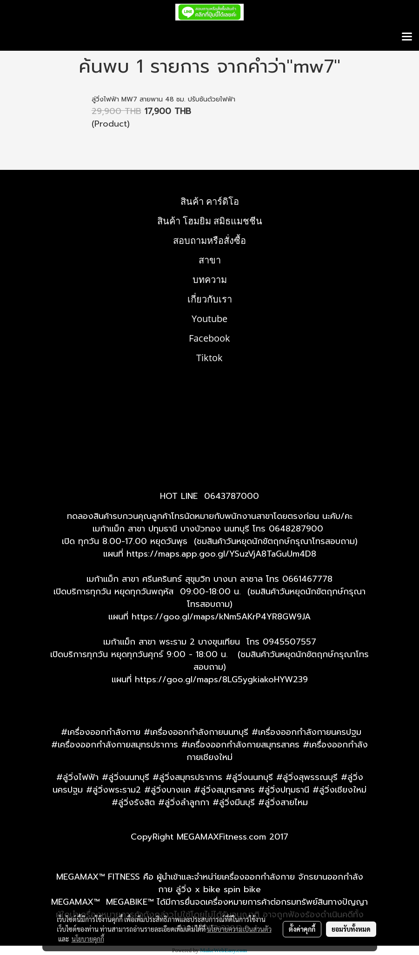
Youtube (209, 318)
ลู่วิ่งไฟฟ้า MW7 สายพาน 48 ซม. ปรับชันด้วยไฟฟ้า (163, 99)
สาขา (210, 260)
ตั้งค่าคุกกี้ (302, 929)
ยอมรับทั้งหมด (351, 929)
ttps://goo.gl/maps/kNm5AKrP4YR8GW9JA (224, 616)
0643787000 (231, 496)
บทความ (210, 279)
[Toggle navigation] (407, 37)
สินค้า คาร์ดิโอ (209, 201)
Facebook (209, 338)
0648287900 (296, 528)
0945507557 (289, 641)
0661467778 (307, 578)
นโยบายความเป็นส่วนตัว (239, 929)
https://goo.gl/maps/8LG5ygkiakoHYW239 (221, 679)
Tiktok (209, 357)
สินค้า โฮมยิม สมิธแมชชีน (209, 221)
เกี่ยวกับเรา (209, 299)
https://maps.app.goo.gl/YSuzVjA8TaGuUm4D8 (221, 553)
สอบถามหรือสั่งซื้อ (209, 240)
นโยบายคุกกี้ (88, 939)
